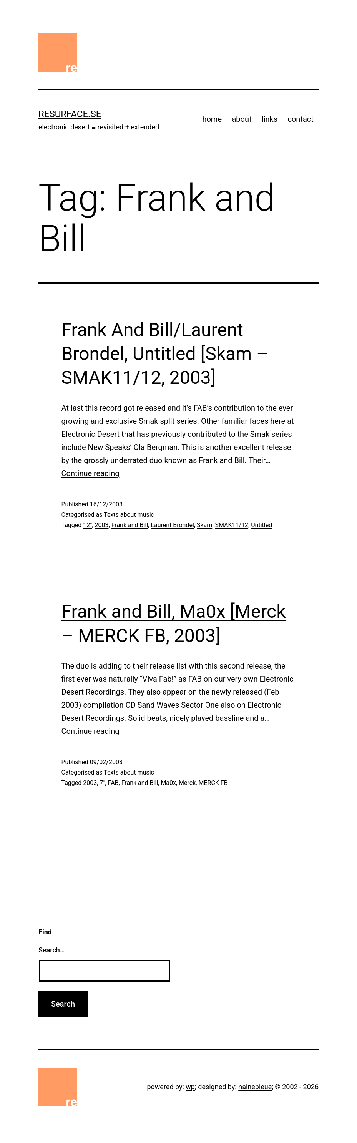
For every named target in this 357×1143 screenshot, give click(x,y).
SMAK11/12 (231, 525)
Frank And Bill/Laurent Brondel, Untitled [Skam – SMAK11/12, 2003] (165, 354)
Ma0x (168, 782)
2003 (102, 525)
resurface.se (69, 114)
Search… (51, 950)
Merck (187, 782)
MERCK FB (212, 782)
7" (102, 782)
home (212, 119)
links (269, 119)
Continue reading (90, 473)
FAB (113, 782)
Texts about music (129, 514)
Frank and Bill (129, 525)
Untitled (261, 525)
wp (190, 1087)
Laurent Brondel (172, 525)
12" (87, 525)
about (241, 119)
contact (300, 119)
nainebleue (255, 1087)
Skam (204, 525)
